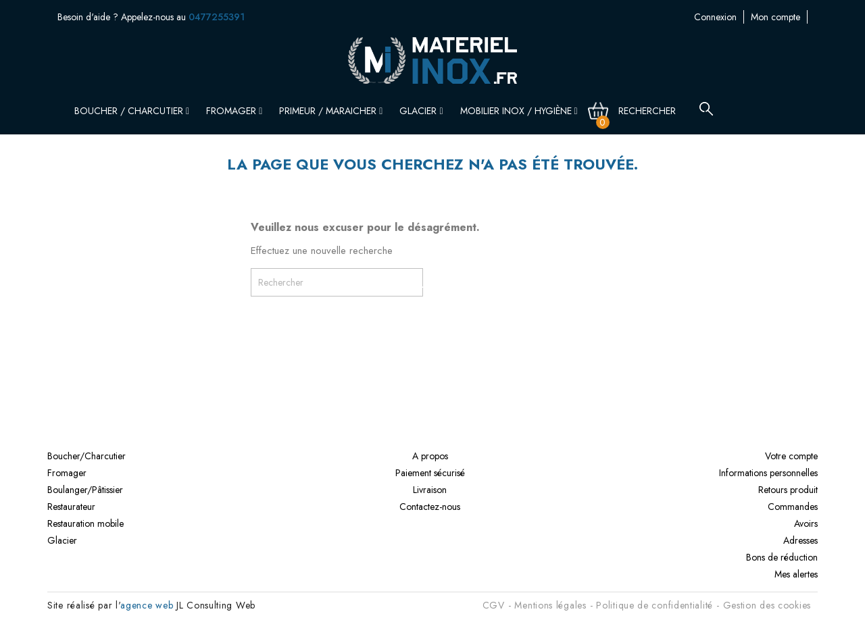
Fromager (234, 111)
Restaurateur (71, 506)
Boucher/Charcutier (86, 456)
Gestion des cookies (767, 605)
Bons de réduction (782, 557)
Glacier (421, 111)
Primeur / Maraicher (330, 111)
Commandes (793, 506)
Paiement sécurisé (430, 473)
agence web (146, 605)
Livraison (430, 489)
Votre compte (791, 456)
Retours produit (788, 489)
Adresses (800, 540)
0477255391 (217, 17)
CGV (494, 605)
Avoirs (806, 523)
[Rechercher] (655, 110)
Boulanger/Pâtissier (85, 489)
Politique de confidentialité (654, 605)
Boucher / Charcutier (131, 111)
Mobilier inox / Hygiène (519, 111)
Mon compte (708, 17)
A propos (430, 456)
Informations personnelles (768, 473)
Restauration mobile (85, 523)
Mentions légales (550, 605)
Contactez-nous (777, 17)
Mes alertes (796, 574)
